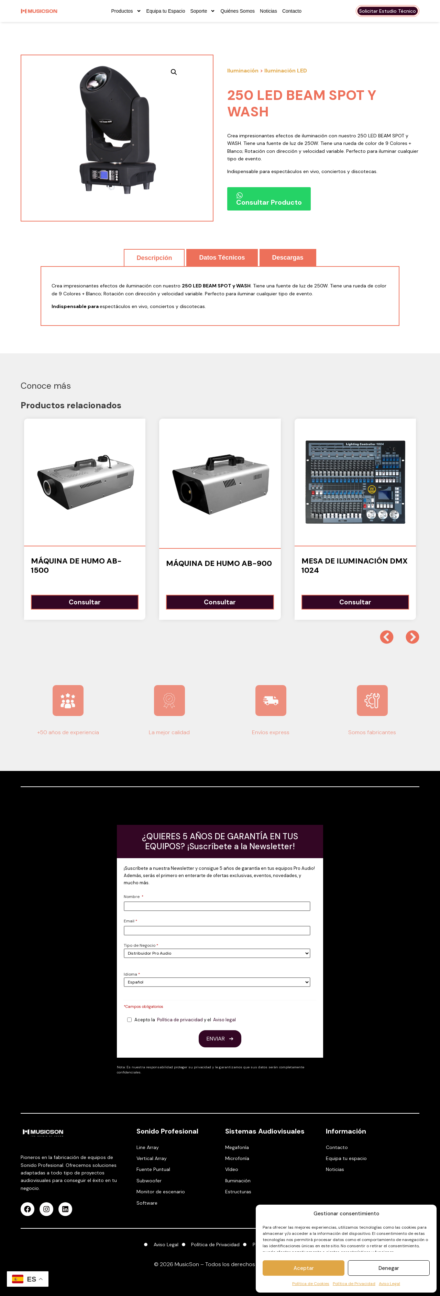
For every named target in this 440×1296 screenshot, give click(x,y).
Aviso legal (224, 1020)
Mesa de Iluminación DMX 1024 (354, 565)
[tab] (154, 257)
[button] (174, 72)
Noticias (268, 11)
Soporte (202, 11)
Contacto (291, 11)
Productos (126, 11)
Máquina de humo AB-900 (219, 563)
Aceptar (304, 1268)
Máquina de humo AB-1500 (76, 565)
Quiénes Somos (237, 11)
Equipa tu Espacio (165, 11)
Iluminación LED (285, 70)
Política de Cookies (310, 1283)
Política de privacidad (180, 1020)
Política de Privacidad (354, 1283)
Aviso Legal (389, 1283)
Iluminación (242, 70)
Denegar (388, 1268)
